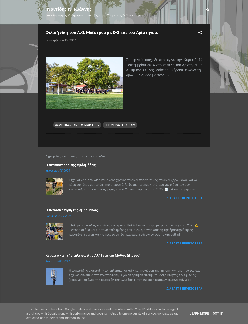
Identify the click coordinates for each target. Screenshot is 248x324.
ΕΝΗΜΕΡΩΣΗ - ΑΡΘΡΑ (120, 125)
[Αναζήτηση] (208, 10)
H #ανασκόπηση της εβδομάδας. (72, 210)
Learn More (199, 313)
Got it (218, 313)
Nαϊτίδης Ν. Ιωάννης (69, 9)
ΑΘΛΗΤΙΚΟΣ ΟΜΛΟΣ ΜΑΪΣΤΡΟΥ (77, 125)
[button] (200, 33)
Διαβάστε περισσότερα (184, 198)
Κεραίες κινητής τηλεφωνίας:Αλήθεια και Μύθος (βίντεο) (93, 255)
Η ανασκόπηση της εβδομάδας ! (71, 165)
